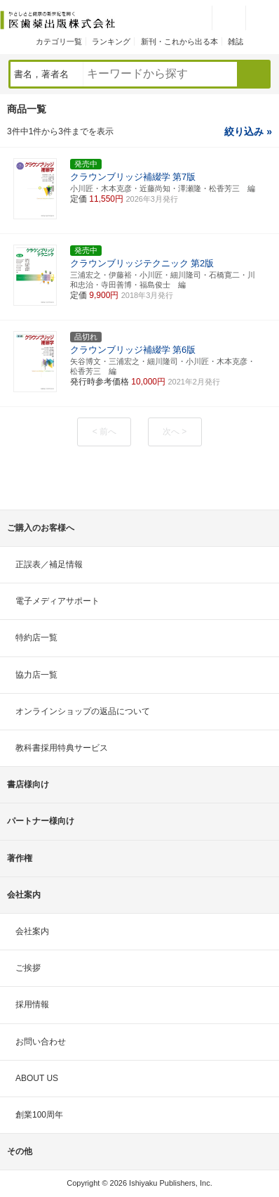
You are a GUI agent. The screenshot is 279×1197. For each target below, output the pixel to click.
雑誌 (235, 41)
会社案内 (32, 931)
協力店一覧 (36, 675)
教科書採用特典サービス (61, 748)
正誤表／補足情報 (49, 564)
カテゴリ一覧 (59, 41)
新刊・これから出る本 (179, 41)
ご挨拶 (28, 968)
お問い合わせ (40, 1042)
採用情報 (32, 1004)
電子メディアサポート (57, 601)
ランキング (111, 41)
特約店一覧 (36, 637)
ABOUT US (36, 1078)
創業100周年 (39, 1115)
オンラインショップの (82, 711)
